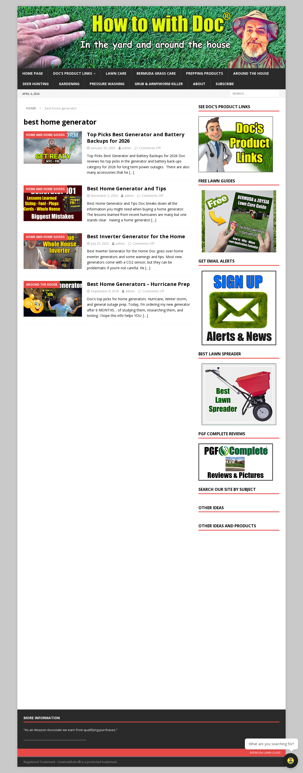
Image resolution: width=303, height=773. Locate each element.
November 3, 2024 (104, 195)
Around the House (251, 73)
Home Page (32, 73)
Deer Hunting (36, 83)
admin (126, 148)
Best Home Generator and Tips (126, 188)
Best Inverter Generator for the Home (136, 236)
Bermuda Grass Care (156, 73)
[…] (131, 172)
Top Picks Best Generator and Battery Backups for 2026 (135, 137)
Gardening (69, 83)
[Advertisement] (235, 621)
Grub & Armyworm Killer (159, 83)
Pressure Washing (107, 83)
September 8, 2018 (105, 291)
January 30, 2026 (103, 148)
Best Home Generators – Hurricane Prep (138, 284)
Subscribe (225, 83)
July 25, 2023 (100, 243)
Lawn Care (116, 73)
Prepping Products (204, 73)
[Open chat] (290, 760)
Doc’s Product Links (72, 73)
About (199, 83)
